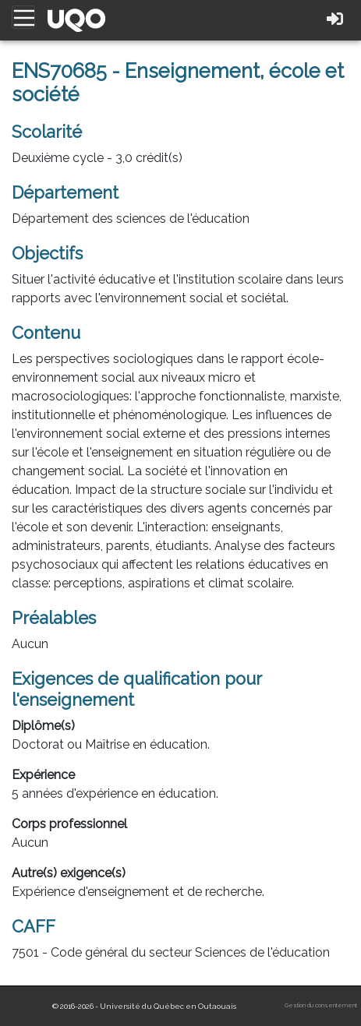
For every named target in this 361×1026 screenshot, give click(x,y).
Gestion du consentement (321, 1005)
